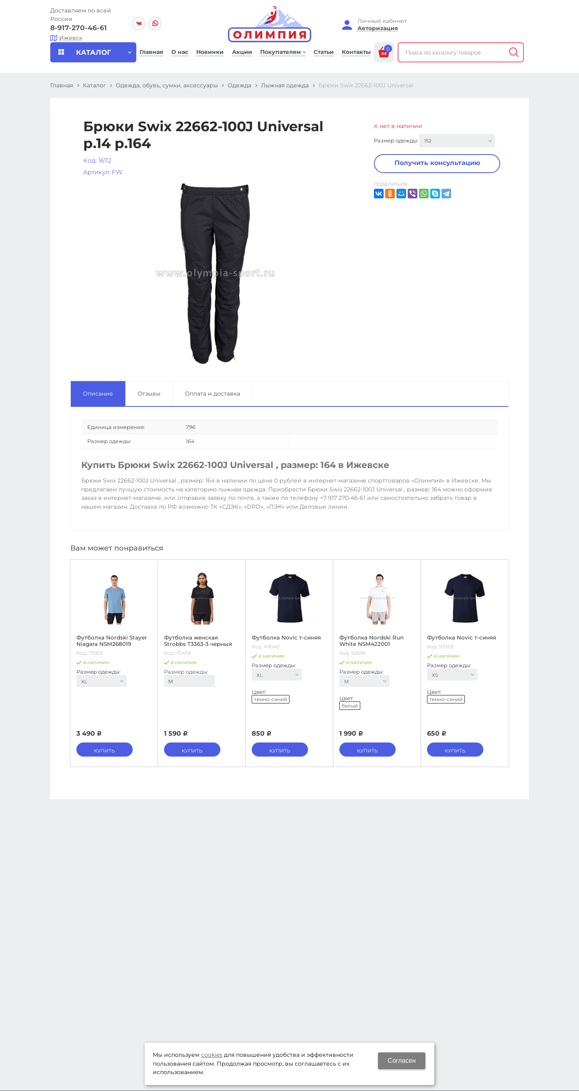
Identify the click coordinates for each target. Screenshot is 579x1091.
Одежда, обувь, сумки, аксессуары (167, 85)
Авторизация (377, 28)
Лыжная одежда (285, 85)
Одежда (239, 85)
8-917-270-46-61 (78, 28)
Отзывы (149, 393)
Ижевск (70, 38)
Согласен (402, 1060)
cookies (211, 1054)
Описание (98, 393)
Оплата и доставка (212, 393)
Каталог (94, 85)
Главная (61, 85)
